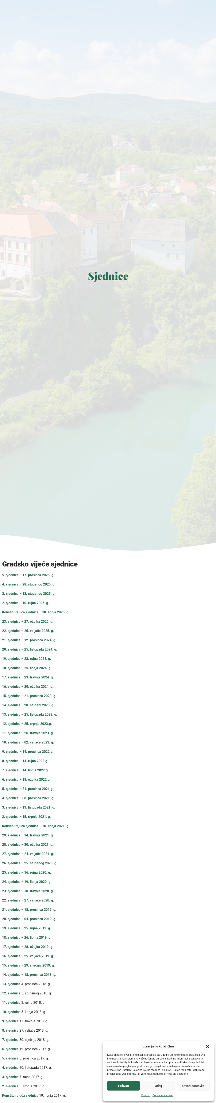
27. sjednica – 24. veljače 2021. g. (28, 854)
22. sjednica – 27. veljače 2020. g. (28, 900)
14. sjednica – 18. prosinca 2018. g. (29, 975)
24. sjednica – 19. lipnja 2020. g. (26, 882)
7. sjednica (10, 1040)
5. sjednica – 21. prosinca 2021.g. (28, 789)
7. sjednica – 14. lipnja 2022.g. (25, 770)
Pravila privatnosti (163, 1095)
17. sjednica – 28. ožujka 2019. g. (27, 947)
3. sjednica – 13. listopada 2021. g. (28, 807)
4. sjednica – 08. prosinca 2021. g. (28, 798)
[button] (207, 1046)
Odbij (158, 1086)
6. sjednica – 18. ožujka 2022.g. (26, 780)
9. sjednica (10, 1021)
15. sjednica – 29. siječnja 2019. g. (28, 965)
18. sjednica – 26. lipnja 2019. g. (26, 938)
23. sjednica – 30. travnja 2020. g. (28, 891)
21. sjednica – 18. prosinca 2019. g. (29, 910)
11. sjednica (11, 1003)
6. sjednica (10, 1049)
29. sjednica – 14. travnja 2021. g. (28, 835)
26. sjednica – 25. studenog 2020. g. (29, 863)
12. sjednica (11, 993)
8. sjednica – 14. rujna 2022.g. (25, 761)
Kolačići (145, 1095)
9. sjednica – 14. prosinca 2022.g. (28, 752)
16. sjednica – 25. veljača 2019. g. (28, 956)
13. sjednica (11, 984)
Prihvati (123, 1086)
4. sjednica (10, 1068)
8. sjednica (10, 1030)
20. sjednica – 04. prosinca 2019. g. (29, 919)
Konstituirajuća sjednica (20, 1095)
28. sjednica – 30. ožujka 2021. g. (27, 845)
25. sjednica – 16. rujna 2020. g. (26, 872)
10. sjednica (11, 1012)
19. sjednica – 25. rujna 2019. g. (26, 928)
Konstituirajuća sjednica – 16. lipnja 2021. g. (35, 826)
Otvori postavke (193, 1086)
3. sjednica (10, 1077)
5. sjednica (10, 1058)
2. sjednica (10, 1086)
